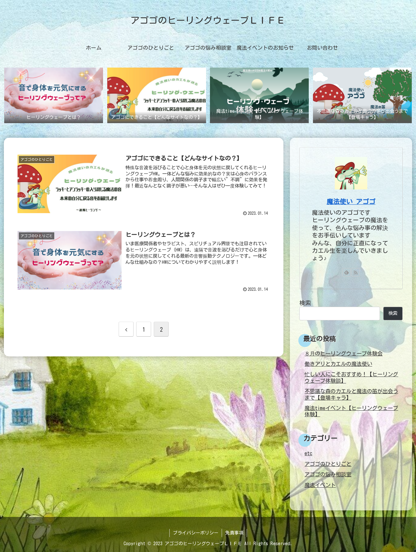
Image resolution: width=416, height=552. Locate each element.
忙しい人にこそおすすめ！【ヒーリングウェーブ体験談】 (351, 377)
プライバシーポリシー (195, 533)
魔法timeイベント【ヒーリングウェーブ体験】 (351, 411)
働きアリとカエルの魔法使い (338, 363)
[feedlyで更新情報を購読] (346, 272)
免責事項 (234, 533)
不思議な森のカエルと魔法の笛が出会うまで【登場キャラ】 (351, 394)
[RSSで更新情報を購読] (355, 272)
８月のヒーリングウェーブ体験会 (344, 353)
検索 (305, 303)
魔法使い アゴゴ (351, 202)
